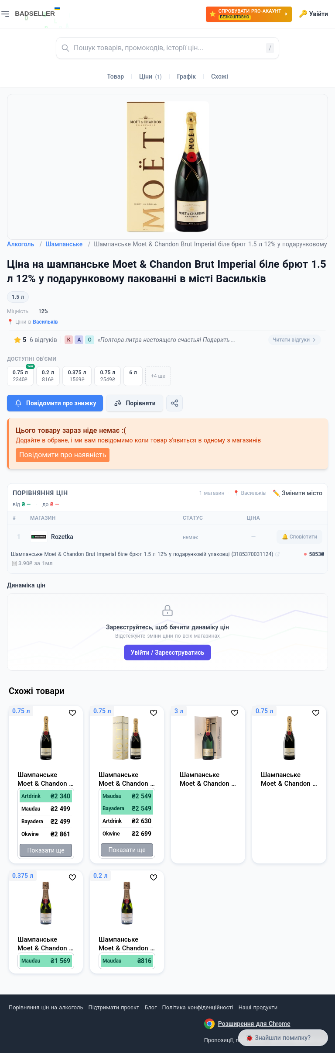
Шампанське (67, 244)
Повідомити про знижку (55, 403)
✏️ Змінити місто (297, 493)
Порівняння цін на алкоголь (46, 1007)
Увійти (313, 14)
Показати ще (45, 850)
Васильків (45, 322)
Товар (115, 76)
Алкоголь (24, 244)
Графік (186, 76)
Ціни (150, 76)
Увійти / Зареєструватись (168, 652)
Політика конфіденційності (197, 1007)
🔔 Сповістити (299, 537)
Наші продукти (258, 1007)
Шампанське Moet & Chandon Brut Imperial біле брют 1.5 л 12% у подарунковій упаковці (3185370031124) (142, 554)
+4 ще (158, 376)
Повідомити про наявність (62, 455)
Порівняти (134, 403)
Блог (150, 1007)
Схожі (219, 76)
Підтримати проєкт (114, 1007)
